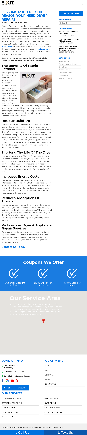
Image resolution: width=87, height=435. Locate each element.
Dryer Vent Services (12, 411)
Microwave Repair (53, 411)
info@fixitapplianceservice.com (16, 376)
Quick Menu (54, 360)
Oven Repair (63, 75)
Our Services (12, 392)
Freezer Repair (52, 407)
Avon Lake (43, 304)
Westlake (28, 304)
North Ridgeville (43, 309)
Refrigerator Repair (66, 78)
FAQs (47, 380)
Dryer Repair (63, 66)
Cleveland (30, 309)
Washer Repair (64, 69)
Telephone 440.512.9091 (13, 372)
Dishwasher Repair (65, 72)
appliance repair (43, 49)
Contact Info (12, 360)
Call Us (21, 432)
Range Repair (64, 61)
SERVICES (49, 375)
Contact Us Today (13, 246)
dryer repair (7, 46)
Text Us (65, 432)
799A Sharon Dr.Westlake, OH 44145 (11, 367)
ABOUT (48, 370)
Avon (35, 304)
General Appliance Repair (68, 63)
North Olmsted (15, 304)
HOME (48, 366)
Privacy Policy (59, 426)
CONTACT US (50, 384)
